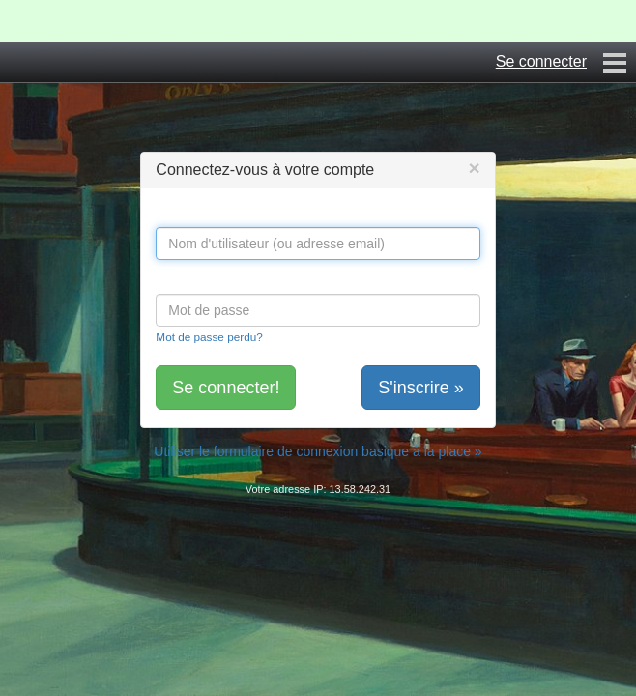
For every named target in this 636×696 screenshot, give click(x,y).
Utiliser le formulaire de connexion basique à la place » (317, 451)
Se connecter (541, 61)
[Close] (473, 168)
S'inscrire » (420, 387)
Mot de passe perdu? (209, 337)
